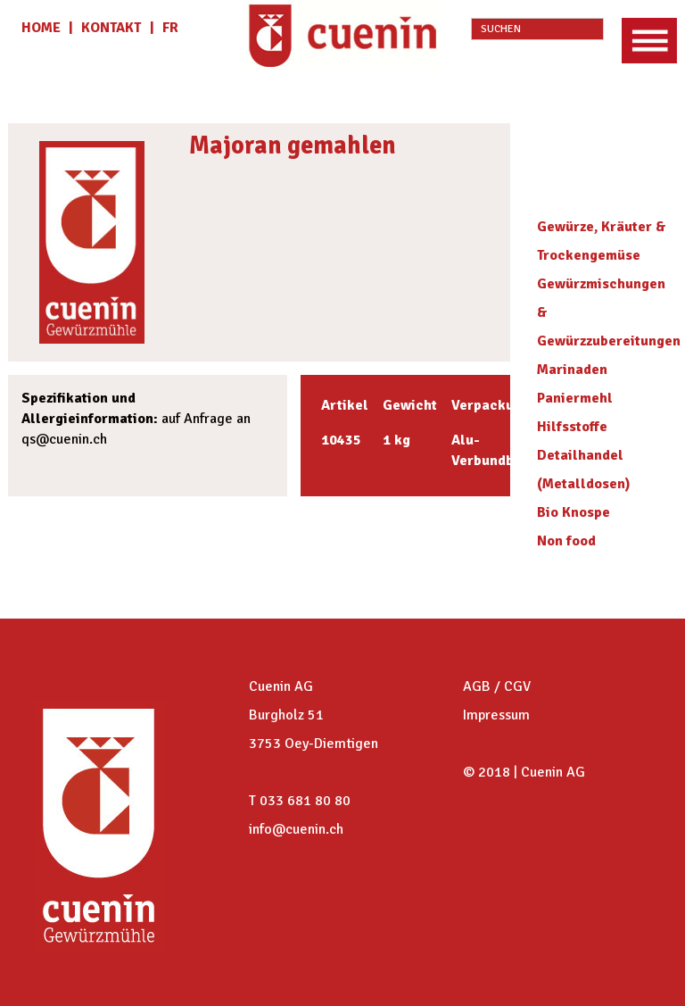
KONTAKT (111, 28)
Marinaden (572, 369)
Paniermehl (575, 398)
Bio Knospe (573, 512)
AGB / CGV (497, 686)
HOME (42, 28)
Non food (566, 541)
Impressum (496, 715)
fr (170, 28)
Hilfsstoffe (572, 427)
